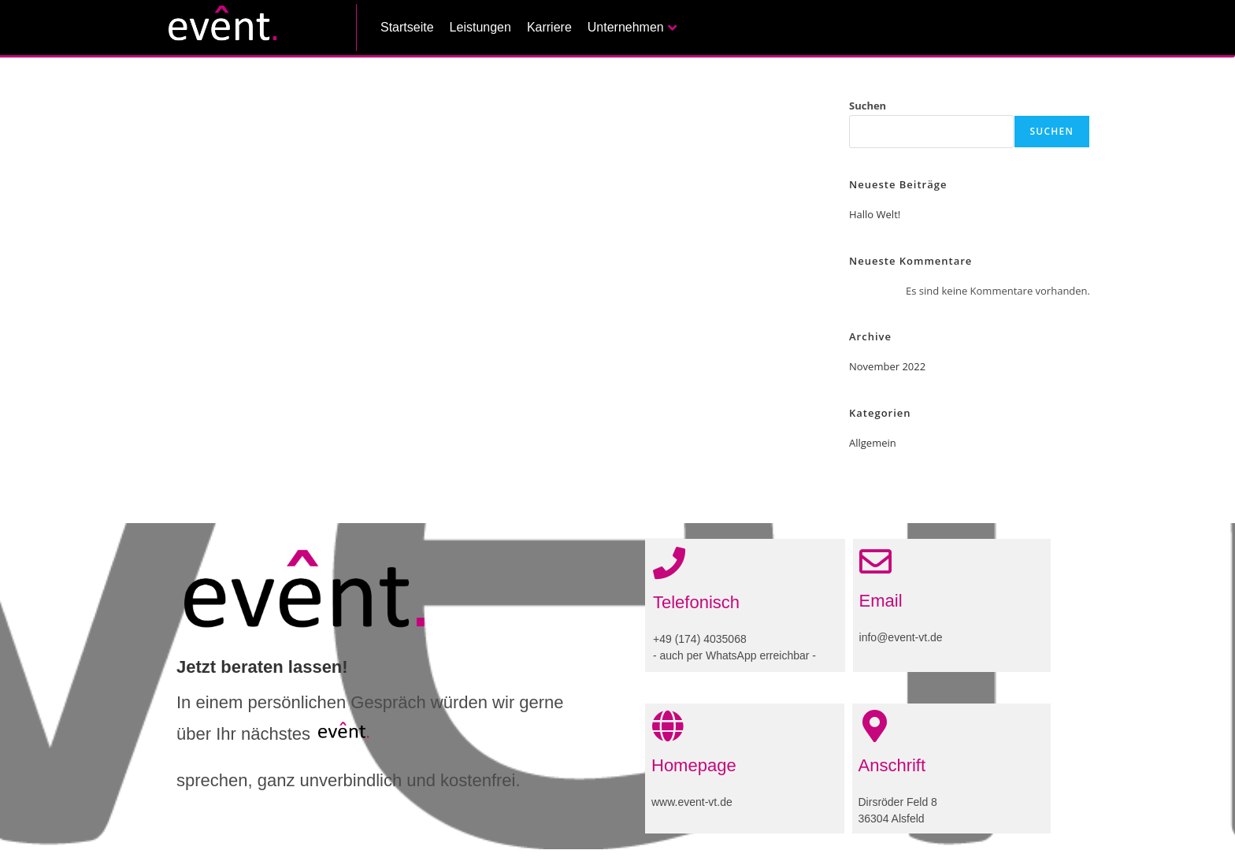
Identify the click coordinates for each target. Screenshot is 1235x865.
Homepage (693, 765)
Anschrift (892, 765)
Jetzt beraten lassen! (262, 667)
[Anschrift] (875, 726)
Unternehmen (632, 27)
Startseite (407, 27)
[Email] (875, 561)
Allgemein (872, 443)
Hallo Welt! (874, 214)
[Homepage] (667, 726)
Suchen (867, 105)
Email (881, 601)
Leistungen (480, 27)
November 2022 (887, 366)
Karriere (549, 27)
